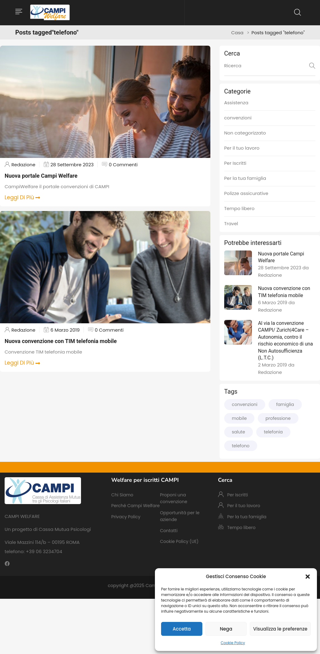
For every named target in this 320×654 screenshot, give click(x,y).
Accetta (181, 629)
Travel (231, 223)
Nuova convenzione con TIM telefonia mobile (61, 341)
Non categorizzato (245, 133)
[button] (308, 576)
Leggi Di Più (22, 197)
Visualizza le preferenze (280, 629)
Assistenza (236, 102)
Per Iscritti (235, 163)
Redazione (23, 164)
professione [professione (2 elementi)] (278, 418)
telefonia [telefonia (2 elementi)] (273, 432)
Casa (237, 32)
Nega (226, 629)
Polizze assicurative (246, 193)
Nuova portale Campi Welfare (41, 175)
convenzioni (238, 117)
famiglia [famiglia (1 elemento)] (285, 404)
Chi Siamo (122, 495)
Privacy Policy (125, 517)
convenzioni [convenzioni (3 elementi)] (244, 404)
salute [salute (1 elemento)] (238, 432)
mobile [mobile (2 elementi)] (239, 418)
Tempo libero (239, 208)
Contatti (168, 531)
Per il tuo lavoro (242, 148)
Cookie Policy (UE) (179, 541)
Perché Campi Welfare (135, 506)
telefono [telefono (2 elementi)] (240, 446)
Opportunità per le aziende (179, 516)
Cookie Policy (233, 642)
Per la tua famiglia (245, 178)
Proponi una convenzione (173, 498)
